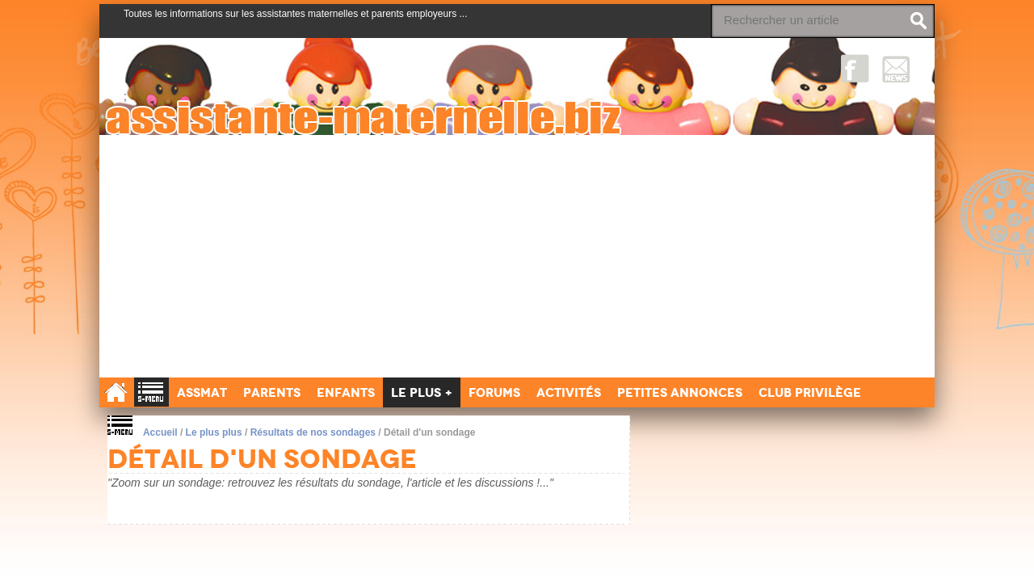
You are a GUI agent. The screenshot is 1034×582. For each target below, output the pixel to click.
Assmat (202, 392)
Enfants (346, 392)
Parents (272, 392)
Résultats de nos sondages (313, 432)
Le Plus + (421, 392)
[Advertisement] (517, 256)
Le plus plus (214, 432)
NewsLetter (896, 68)
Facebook (855, 68)
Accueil (160, 432)
